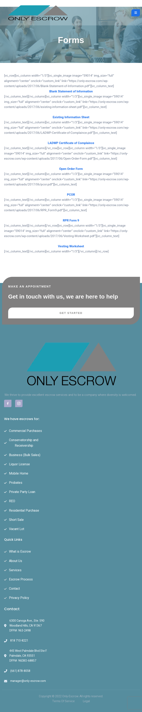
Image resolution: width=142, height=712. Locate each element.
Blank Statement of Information (71, 91)
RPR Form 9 (71, 220)
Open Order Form (71, 169)
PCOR (71, 194)
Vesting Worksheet (71, 246)
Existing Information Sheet (71, 117)
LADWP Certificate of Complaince (71, 143)
